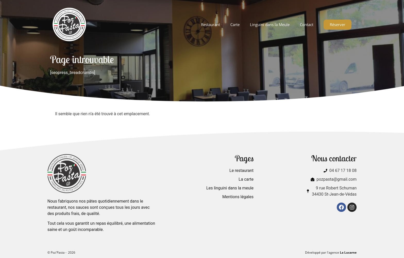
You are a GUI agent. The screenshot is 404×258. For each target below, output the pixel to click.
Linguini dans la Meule (270, 24)
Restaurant (210, 24)
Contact (306, 24)
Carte (235, 24)
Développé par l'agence (331, 252)
